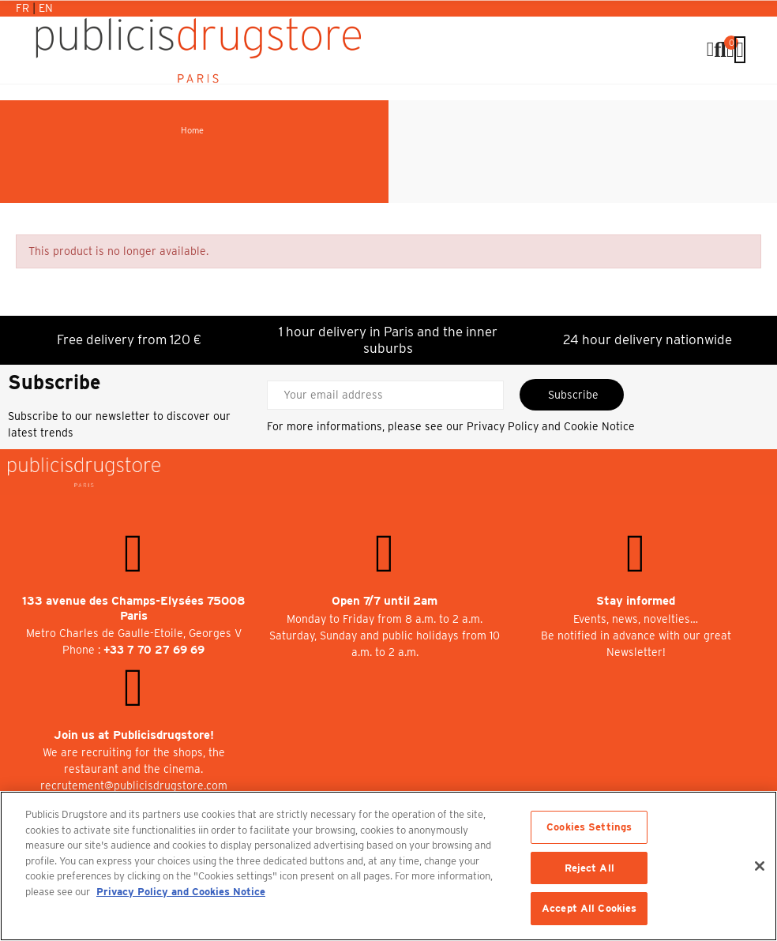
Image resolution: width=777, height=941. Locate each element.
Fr (24, 8)
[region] (388, 866)
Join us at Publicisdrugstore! (134, 735)
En (46, 8)
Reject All (589, 868)
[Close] (759, 866)
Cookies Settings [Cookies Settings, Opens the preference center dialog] (589, 827)
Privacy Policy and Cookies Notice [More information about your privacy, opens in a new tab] (180, 892)
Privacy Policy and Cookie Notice (551, 426)
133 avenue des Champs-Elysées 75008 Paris (134, 608)
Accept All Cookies (589, 908)
